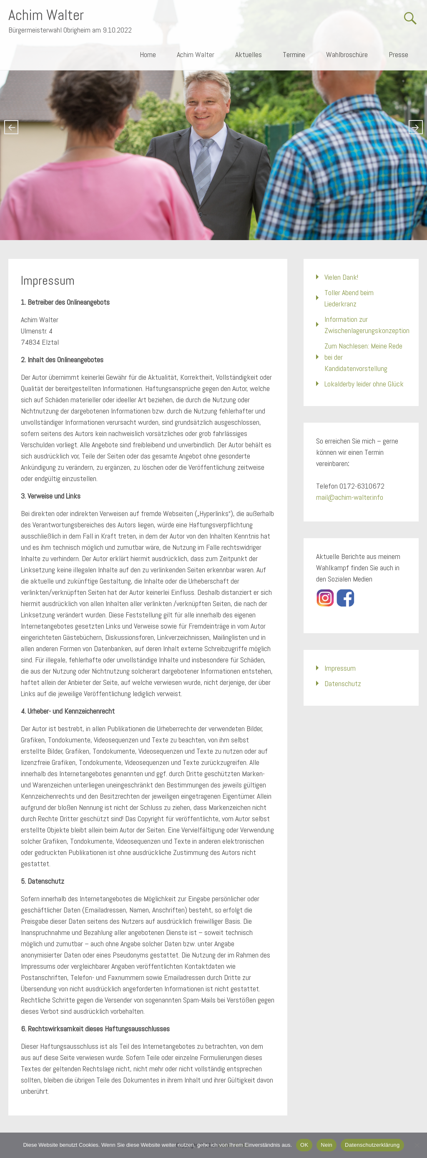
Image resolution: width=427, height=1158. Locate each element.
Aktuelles (248, 54)
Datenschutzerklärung (372, 1145)
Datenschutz (342, 683)
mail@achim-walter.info (349, 497)
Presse (398, 54)
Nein (326, 1145)
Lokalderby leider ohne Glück (364, 384)
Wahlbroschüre (347, 54)
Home (148, 54)
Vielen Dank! (341, 277)
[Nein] (416, 1145)
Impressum (340, 668)
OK (304, 1145)
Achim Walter (46, 15)
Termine (294, 54)
